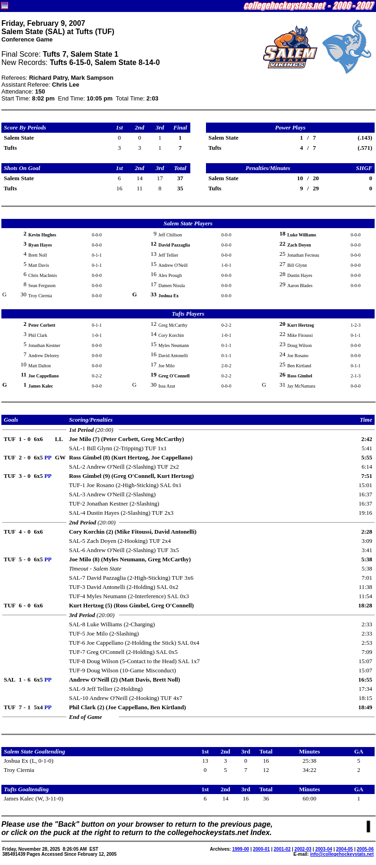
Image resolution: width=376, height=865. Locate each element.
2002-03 (302, 849)
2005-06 (365, 849)
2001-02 (282, 849)
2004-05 (344, 849)
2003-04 (323, 849)
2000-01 (261, 849)
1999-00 (240, 849)
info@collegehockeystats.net (342, 854)
